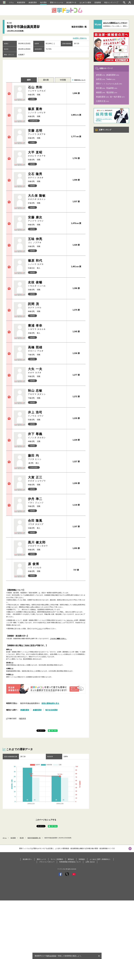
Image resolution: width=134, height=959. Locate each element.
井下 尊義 (46, 434)
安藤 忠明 (46, 132)
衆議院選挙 (21, 2)
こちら (39, 623)
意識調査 (97, 2)
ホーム (5, 902)
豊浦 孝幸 (46, 327)
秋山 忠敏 (46, 391)
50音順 (63, 80)
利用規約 (82, 923)
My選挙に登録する (80, 38)
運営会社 (71, 923)
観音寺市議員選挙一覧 (34, 902)
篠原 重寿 (46, 110)
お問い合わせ (90, 926)
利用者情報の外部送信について (70, 926)
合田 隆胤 (46, 518)
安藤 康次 (46, 219)
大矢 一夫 (46, 370)
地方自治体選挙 (51, 774)
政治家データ (71, 2)
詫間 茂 (46, 305)
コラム (11, 2)
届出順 (46, 80)
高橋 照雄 (46, 349)
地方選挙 (43, 2)
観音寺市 (22, 783)
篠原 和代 (46, 262)
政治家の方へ (27, 923)
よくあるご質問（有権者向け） (100, 923)
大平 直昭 (46, 154)
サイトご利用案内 (57, 923)
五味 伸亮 (46, 240)
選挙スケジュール (56, 2)
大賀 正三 (46, 476)
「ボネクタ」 (69, 615)
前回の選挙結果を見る (50, 767)
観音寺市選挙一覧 (79, 27)
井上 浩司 (46, 412)
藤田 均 (46, 455)
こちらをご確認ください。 (58, 633)
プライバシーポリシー (47, 926)
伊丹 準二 (46, 497)
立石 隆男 (46, 175)
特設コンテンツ (111, 2)
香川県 (22, 902)
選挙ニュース (41, 923)
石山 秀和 (46, 89)
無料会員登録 (51, 956)
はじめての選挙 (85, 2)
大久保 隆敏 (46, 197)
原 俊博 (46, 560)
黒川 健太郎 (46, 539)
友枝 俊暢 (46, 284)
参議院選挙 (33, 2)
